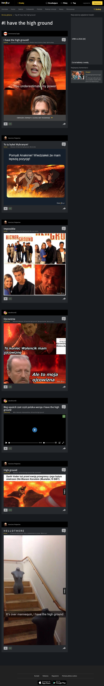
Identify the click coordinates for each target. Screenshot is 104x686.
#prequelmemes (42, 321)
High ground (10, 470)
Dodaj (21, 3)
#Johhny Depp (42, 42)
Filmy (65, 3)
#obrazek (13, 42)
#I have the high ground (22, 42)
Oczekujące (53, 3)
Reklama (45, 676)
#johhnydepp (50, 42)
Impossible (9, 228)
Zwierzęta (5, 9)
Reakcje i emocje (50, 9)
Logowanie (86, 3)
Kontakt (36, 676)
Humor (13, 9)
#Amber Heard (34, 42)
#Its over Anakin (34, 231)
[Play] (6, 442)
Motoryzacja (70, 9)
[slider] (23, 443)
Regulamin (55, 676)
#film (14, 412)
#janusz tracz (50, 321)
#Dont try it (44, 533)
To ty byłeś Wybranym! (16, 144)
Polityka (39, 9)
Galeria (20, 9)
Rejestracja (97, 3)
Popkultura (7, 321)
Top (74, 3)
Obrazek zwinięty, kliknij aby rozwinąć (33, 118)
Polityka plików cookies (69, 676)
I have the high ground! (16, 40)
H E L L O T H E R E (14, 530)
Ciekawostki (30, 9)
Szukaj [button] (98, 9)
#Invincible (33, 147)
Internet (6, 42)
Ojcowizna (9, 319)
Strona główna (7, 15)
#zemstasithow (26, 412)
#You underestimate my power (32, 533)
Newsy (61, 9)
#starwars (13, 147)
